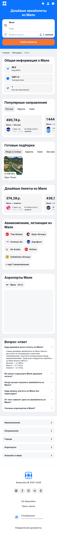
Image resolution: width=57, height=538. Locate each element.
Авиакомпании (28, 422)
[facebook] (22, 490)
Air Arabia (13, 249)
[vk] (16, 490)
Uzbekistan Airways (18, 256)
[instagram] (28, 490)
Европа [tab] (21, 108)
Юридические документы (28, 527)
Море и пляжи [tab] (13, 151)
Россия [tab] (9, 108)
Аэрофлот (34, 241)
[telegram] (34, 490)
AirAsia (31, 249)
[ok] (40, 490)
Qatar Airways (36, 234)
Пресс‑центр (28, 506)
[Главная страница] (4, 3)
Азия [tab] (32, 108)
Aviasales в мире (28, 455)
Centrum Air (14, 241)
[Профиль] (48, 3)
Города (28, 439)
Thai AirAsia (14, 234)
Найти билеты (28, 42)
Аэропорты (28, 447)
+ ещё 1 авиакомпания (17, 264)
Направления (28, 430)
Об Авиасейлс (28, 501)
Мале (14, 284)
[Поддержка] (53, 3)
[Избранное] (43, 3)
